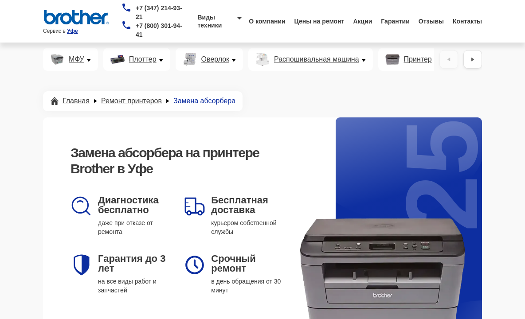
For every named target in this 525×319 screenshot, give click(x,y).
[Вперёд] (472, 59)
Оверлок (215, 59)
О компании (267, 21)
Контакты (467, 21)
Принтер (418, 59)
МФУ (76, 59)
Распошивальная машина (316, 59)
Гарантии (395, 21)
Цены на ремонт (319, 21)
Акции (362, 21)
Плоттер (143, 59)
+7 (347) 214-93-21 (159, 12)
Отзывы (431, 21)
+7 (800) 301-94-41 (159, 30)
